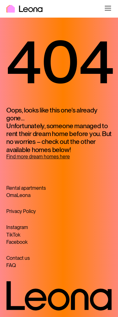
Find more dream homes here (38, 157)
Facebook (17, 242)
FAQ (11, 265)
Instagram (17, 227)
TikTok (13, 235)
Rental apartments (26, 188)
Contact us (18, 258)
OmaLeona (18, 195)
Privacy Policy (21, 211)
